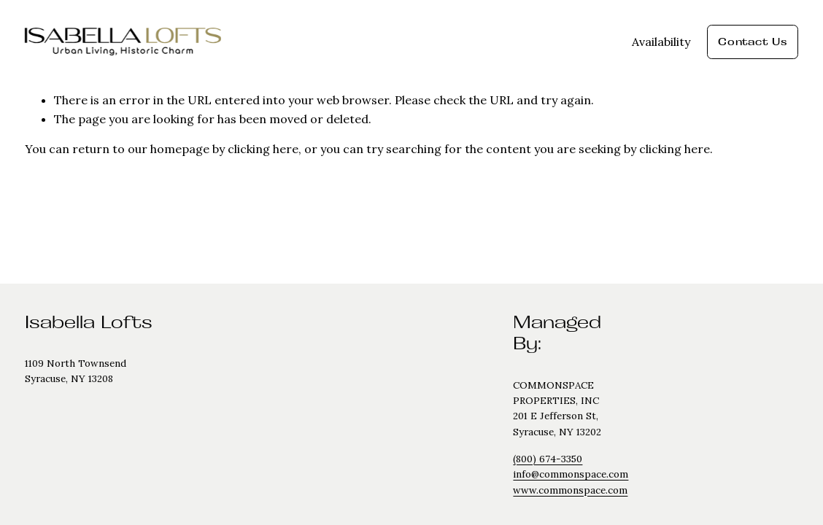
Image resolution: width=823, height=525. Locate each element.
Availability (661, 41)
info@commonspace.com (570, 474)
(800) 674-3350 (547, 459)
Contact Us (752, 41)
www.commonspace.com (570, 490)
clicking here (263, 148)
